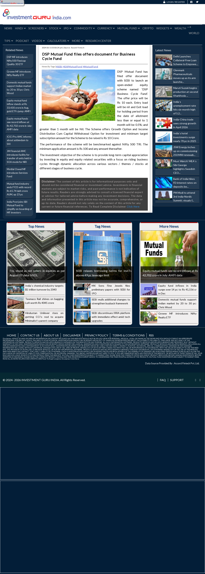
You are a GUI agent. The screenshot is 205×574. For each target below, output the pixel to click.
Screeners (37, 28)
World (194, 33)
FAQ (163, 379)
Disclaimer (71, 335)
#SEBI (59, 66)
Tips (8, 40)
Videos (38, 40)
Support (177, 379)
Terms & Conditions (128, 335)
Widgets (164, 28)
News (8, 28)
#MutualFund (90, 66)
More (77, 40)
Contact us (29, 335)
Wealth (180, 28)
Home (11, 335)
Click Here (133, 206)
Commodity (84, 28)
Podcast (22, 40)
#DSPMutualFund (72, 66)
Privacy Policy (96, 335)
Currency (106, 28)
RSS (151, 335)
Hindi (20, 28)
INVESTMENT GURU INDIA (40, 380)
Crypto (148, 28)
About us (51, 335)
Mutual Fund (128, 28)
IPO (67, 28)
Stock (55, 28)
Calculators (58, 40)
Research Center (98, 40)
